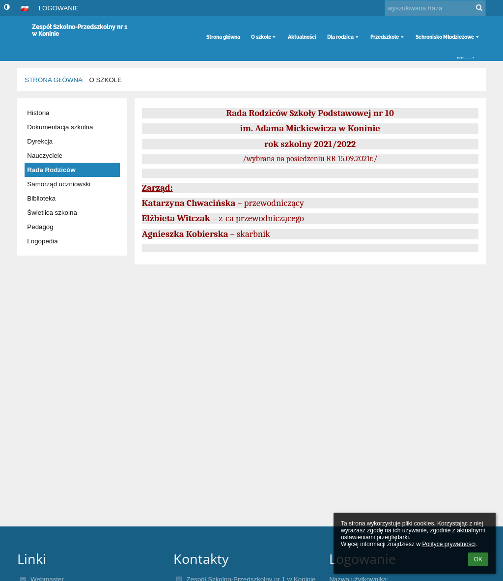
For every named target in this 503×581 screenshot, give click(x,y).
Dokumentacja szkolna (60, 127)
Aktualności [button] (302, 37)
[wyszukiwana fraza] (435, 8)
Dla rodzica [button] (343, 37)
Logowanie (59, 8)
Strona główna (54, 80)
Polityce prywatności (448, 544)
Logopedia (42, 241)
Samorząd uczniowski (58, 184)
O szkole (105, 80)
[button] (24, 8)
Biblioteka (41, 198)
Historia (38, 112)
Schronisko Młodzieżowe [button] (448, 37)
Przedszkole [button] (387, 37)
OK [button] (478, 559)
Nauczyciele (44, 155)
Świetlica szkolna (52, 212)
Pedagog (40, 227)
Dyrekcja (40, 141)
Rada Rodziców (51, 170)
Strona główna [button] (223, 37)
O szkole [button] (264, 37)
